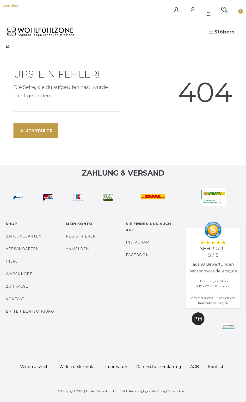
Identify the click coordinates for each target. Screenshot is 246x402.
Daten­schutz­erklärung (158, 366)
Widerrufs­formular (77, 366)
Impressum (116, 366)
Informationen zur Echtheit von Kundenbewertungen (213, 300)
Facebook (137, 255)
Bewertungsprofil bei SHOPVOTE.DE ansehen (213, 283)
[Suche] (209, 14)
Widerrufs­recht (35, 366)
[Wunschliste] (223, 9)
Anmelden (77, 249)
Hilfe (12, 261)
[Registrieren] (194, 10)
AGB (194, 366)
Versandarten (22, 249)
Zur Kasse (17, 286)
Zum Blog (10, 5)
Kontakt (15, 299)
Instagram (138, 242)
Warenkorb (19, 274)
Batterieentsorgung (30, 311)
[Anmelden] (177, 10)
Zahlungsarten (24, 236)
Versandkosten (178, 391)
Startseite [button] (36, 130)
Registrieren (81, 236)
